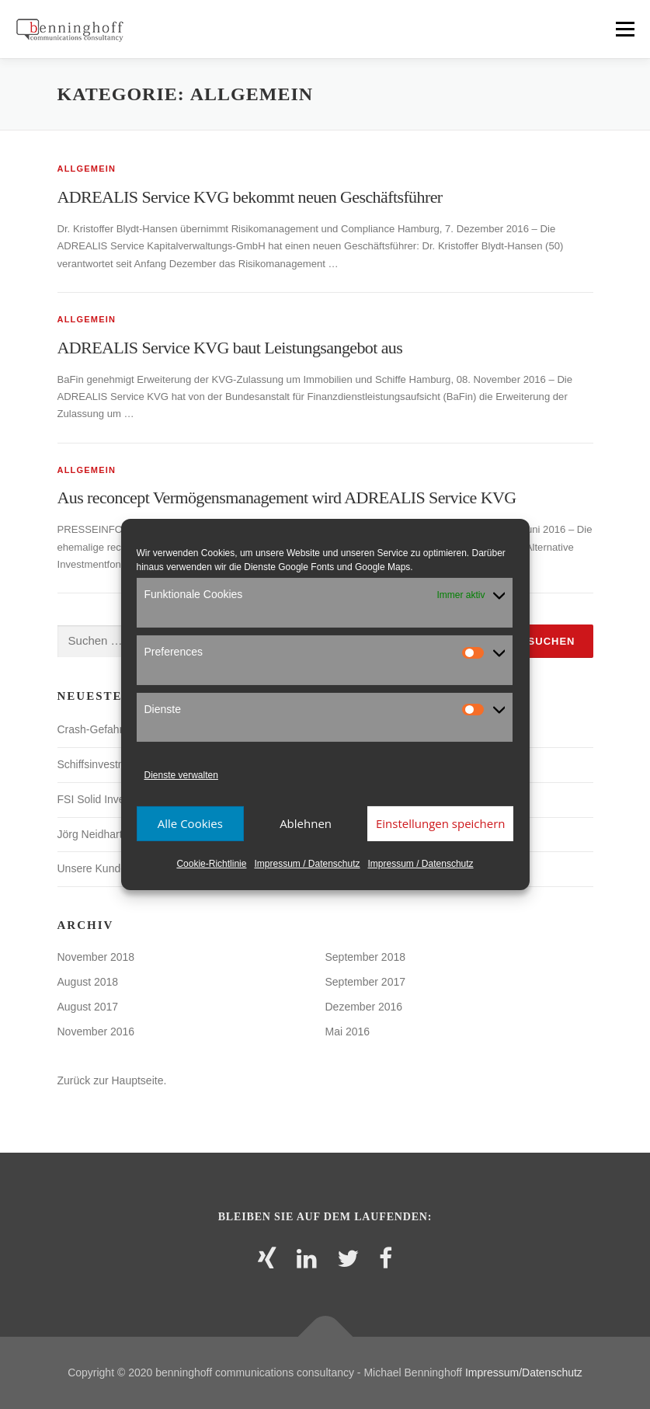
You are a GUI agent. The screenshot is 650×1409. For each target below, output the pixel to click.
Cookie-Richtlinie (211, 863)
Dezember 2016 (364, 1006)
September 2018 (365, 957)
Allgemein (86, 168)
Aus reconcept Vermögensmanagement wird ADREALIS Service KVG (286, 497)
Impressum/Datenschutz (523, 1372)
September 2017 (365, 982)
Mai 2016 (347, 1031)
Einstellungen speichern (441, 823)
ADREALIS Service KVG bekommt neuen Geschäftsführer (250, 197)
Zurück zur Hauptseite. (112, 1080)
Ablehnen (306, 823)
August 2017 (88, 1006)
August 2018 (88, 982)
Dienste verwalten (181, 775)
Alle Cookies (190, 823)
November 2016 (96, 1031)
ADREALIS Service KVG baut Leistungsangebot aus (230, 347)
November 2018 (96, 957)
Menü (624, 29)
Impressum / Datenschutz (307, 863)
